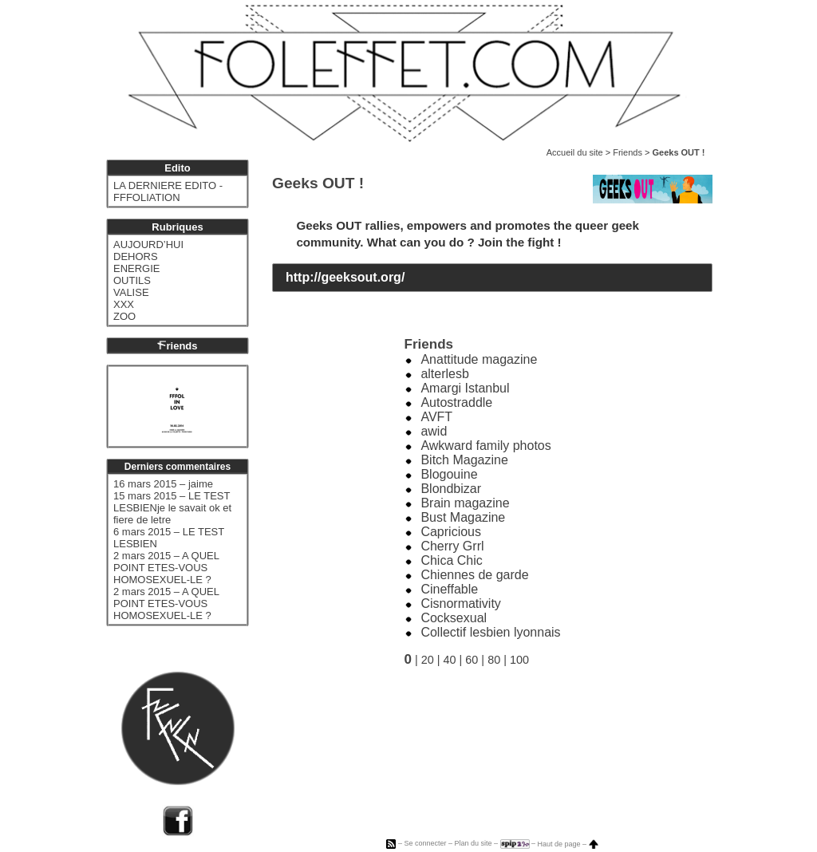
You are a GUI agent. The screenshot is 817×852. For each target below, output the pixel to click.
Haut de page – (568, 844)
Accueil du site (575, 152)
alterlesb (444, 374)
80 (493, 659)
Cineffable (449, 589)
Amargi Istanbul (464, 388)
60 (471, 659)
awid (433, 431)
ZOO (124, 316)
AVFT (436, 417)
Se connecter (425, 844)
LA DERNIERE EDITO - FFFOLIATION (168, 191)
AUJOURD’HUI (148, 244)
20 (427, 659)
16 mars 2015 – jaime (163, 484)
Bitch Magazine (463, 460)
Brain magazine (464, 503)
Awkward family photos (485, 445)
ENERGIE (136, 268)
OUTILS (132, 280)
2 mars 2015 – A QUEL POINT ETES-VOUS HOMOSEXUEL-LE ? (166, 568)
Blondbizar (450, 488)
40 (450, 659)
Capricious (450, 531)
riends (177, 346)
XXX (123, 304)
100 (519, 659)
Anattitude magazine (478, 359)
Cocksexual (453, 618)
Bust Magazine (462, 517)
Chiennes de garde (474, 575)
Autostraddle (456, 402)
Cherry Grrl (451, 546)
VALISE (131, 292)
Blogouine (448, 474)
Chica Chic (451, 560)
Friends (627, 152)
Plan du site (472, 844)
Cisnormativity (460, 603)
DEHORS (135, 256)
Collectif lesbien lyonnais (490, 632)
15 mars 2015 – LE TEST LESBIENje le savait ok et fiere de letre (172, 508)
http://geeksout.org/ (345, 277)
